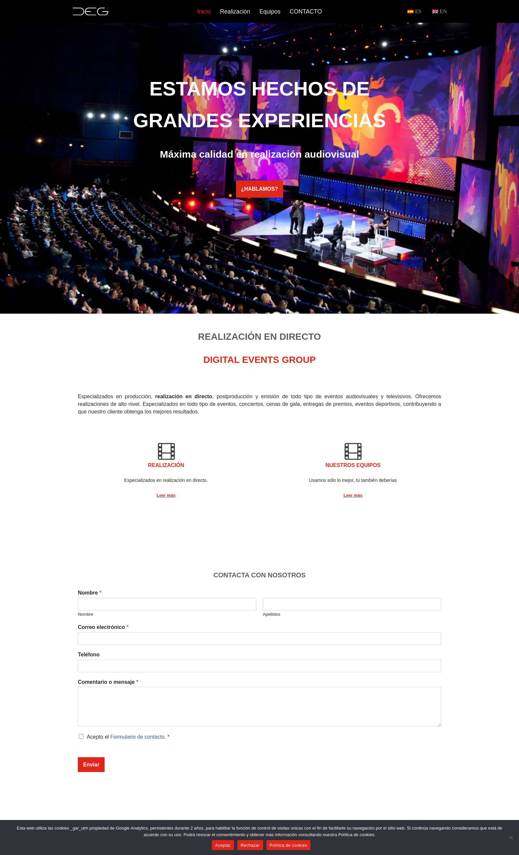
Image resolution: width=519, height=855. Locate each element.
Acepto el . (128, 737)
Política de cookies (288, 845)
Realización (235, 11)
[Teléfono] (259, 666)
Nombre (89, 593)
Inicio (204, 11)
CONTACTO (306, 11)
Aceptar (223, 845)
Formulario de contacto (137, 737)
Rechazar (250, 845)
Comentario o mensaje (108, 682)
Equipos (270, 11)
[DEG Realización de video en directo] (91, 11)
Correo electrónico (103, 627)
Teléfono (88, 654)
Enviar (91, 764)
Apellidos (271, 614)
